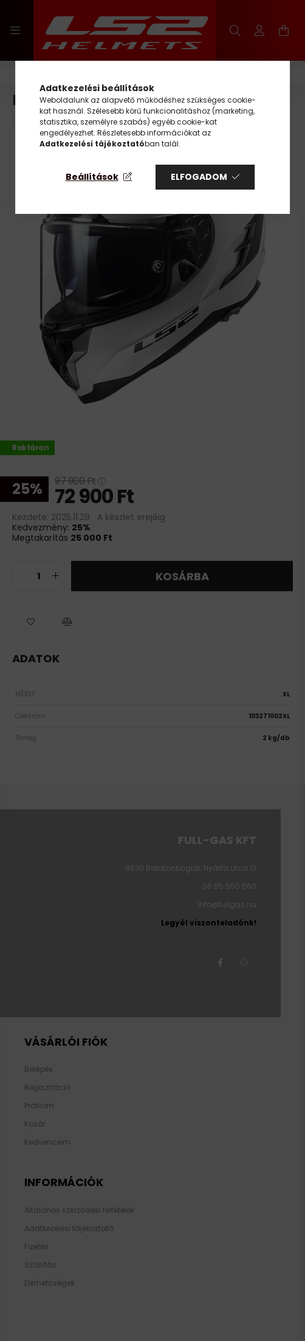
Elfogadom (199, 177)
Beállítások (92, 177)
